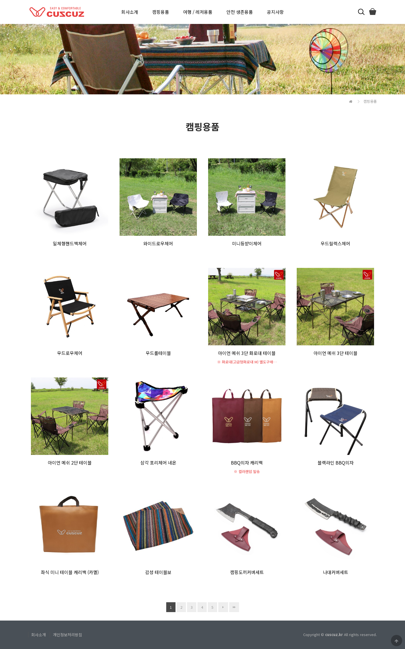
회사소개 (129, 11)
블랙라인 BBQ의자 (336, 462)
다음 (223, 607)
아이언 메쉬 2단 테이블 (70, 462)
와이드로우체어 (158, 243)
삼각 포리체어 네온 (158, 462)
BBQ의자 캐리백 (247, 462)
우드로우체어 (69, 353)
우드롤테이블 (158, 353)
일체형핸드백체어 (70, 243)
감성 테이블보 (158, 572)
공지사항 (275, 11)
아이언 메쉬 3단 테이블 (335, 353)
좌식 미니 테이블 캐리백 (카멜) (70, 572)
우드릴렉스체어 (335, 243)
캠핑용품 (160, 11)
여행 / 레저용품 (197, 11)
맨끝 (234, 607)
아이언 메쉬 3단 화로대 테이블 (247, 353)
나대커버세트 (335, 572)
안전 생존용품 (239, 11)
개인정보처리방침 (67, 634)
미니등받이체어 (247, 243)
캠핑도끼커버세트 (247, 572)
